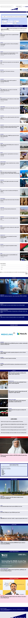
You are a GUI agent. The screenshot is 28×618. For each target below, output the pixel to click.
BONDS (1, 253)
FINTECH (1, 351)
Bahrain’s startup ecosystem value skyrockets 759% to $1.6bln (13, 296)
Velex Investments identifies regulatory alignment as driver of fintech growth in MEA (13, 353)
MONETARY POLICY (2, 235)
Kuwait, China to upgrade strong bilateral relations (8, 245)
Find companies (16, 25)
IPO (0, 454)
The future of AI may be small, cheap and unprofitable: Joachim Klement (17, 401)
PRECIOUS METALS (2, 198)
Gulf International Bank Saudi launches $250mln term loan (11, 506)
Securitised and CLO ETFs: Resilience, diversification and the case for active (13, 365)
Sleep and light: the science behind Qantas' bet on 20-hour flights (12, 305)
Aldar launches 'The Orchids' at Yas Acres (7, 71)
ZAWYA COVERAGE (14, 479)
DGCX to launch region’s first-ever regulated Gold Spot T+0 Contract (12, 421)
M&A (1, 517)
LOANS (1, 505)
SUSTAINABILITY (2, 595)
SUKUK (1, 541)
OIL (0, 88)
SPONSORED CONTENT (14, 325)
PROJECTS (3, 473)
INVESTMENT (2, 134)
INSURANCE (2, 342)
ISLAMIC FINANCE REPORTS (14, 551)
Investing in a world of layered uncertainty (8, 358)
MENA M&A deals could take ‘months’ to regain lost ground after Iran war (13, 518)
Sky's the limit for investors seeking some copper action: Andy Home (17, 373)
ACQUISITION (2, 79)
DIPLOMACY (1, 244)
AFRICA (3, 474)
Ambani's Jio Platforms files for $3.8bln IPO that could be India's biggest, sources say (14, 425)
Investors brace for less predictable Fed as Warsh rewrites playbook (17, 383)
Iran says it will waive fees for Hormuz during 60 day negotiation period (12, 427)
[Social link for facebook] (24, 6)
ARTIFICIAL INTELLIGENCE (4, 310)
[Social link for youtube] (27, 6)
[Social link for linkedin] (25, 6)
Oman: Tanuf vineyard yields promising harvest (8, 208)
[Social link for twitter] (23, 6)
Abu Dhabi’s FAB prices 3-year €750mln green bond (10, 512)
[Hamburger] (26, 12)
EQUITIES (1, 152)
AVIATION (1, 42)
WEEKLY (3, 471)
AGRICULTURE (2, 207)
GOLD (1, 33)
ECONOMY (1, 357)
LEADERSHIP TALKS (14, 437)
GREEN (3, 472)
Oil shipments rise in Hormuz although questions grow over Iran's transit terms (13, 429)
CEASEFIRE (10, 408)
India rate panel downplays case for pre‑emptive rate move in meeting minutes (13, 432)
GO (26, 273)
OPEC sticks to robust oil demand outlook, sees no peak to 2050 (12, 317)
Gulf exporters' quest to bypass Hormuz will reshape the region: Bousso (17, 392)
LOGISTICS (1, 51)
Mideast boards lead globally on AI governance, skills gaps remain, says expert (13, 312)
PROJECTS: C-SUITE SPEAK (14, 578)
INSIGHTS (14, 370)
